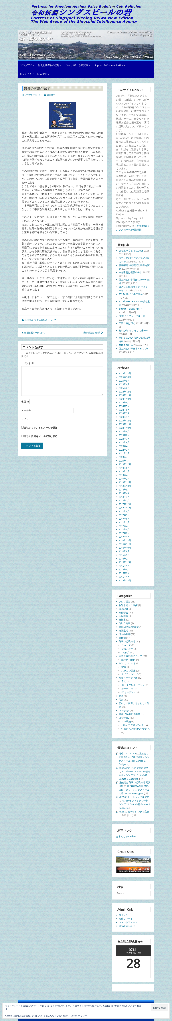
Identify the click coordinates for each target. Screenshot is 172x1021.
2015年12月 (125, 562)
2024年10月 (125, 398)
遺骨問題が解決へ (33, 332)
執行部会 (29, 320)
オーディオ (127, 688)
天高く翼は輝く (127, 323)
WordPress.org (127, 926)
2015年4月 (124, 569)
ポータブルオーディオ (133, 685)
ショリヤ (126, 645)
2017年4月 (124, 526)
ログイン (123, 915)
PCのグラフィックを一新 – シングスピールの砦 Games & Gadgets (134, 804)
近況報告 (123, 616)
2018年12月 (125, 482)
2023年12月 (125, 420)
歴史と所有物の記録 (48, 65)
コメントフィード (128, 922)
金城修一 (51, 94)
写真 (121, 699)
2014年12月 (125, 580)
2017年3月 (124, 529)
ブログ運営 (125, 601)
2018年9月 (124, 489)
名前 (25, 401)
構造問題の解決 (93, 332)
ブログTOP (26, 65)
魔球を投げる (126, 345)
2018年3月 (124, 496)
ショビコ (126, 652)
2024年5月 (124, 413)
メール (26, 410)
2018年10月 (125, 486)
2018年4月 (124, 493)
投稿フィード (126, 918)
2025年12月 (125, 373)
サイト (24, 419)
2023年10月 (125, 427)
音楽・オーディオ (128, 677)
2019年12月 (125, 464)
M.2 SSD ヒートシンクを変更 (134, 797)
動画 (121, 696)
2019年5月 (124, 471)
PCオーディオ (128, 692)
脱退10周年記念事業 (129, 714)
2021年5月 (124, 453)
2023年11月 (125, 424)
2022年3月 (124, 449)
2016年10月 (125, 547)
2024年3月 (124, 417)
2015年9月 (124, 566)
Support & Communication (109, 65)
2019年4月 (124, 475)
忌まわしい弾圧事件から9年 (133, 348)
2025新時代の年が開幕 (131, 294)
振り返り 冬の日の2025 (131, 250)
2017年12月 (125, 504)
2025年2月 (124, 388)
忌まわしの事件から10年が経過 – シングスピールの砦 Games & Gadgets (134, 759)
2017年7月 (124, 515)
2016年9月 (124, 551)
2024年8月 (124, 402)
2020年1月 (124, 460)
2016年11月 (125, 544)
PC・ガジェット (127, 663)
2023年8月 (124, 435)
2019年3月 (124, 478)
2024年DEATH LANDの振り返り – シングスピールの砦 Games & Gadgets (134, 775)
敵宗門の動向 (128, 659)
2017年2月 (124, 533)
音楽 (123, 681)
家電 (123, 667)
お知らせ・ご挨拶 (128, 605)
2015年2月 (124, 573)
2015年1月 (124, 576)
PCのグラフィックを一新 (132, 316)
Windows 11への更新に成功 (133, 767)
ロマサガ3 (124, 710)
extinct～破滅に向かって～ (133, 308)
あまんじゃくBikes (126, 836)
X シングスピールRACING (33, 74)
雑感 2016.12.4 (127, 753)
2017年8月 (124, 511)
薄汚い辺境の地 (127, 641)
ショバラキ (127, 648)
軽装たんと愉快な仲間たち (135, 728)
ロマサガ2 (124, 717)
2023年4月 (124, 446)
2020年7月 (124, 457)
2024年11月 (125, 395)
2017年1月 (124, 536)
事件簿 (122, 637)
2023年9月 (124, 431)
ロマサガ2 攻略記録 (77, 65)
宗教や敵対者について (45, 320)
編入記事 (123, 608)
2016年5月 (124, 555)
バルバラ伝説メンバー (133, 725)
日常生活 (123, 630)
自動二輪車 (125, 623)
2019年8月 (124, 468)
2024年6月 (124, 409)
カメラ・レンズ (129, 674)
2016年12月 (125, 540)
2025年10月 (125, 377)
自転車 (122, 619)
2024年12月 (125, 391)
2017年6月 (124, 518)
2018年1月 (124, 500)
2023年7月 (124, 438)
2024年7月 (124, 406)
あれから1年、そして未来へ (133, 330)
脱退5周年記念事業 (129, 627)
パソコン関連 (128, 670)
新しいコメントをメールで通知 (40, 427)
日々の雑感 (125, 634)
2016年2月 (124, 558)
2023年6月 (124, 442)
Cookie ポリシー (79, 1015)
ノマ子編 (126, 721)
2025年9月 (124, 380)
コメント (27, 363)
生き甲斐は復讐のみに (130, 272)
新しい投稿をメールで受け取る (40, 436)
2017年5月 (124, 522)
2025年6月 (124, 384)
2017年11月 (125, 507)
